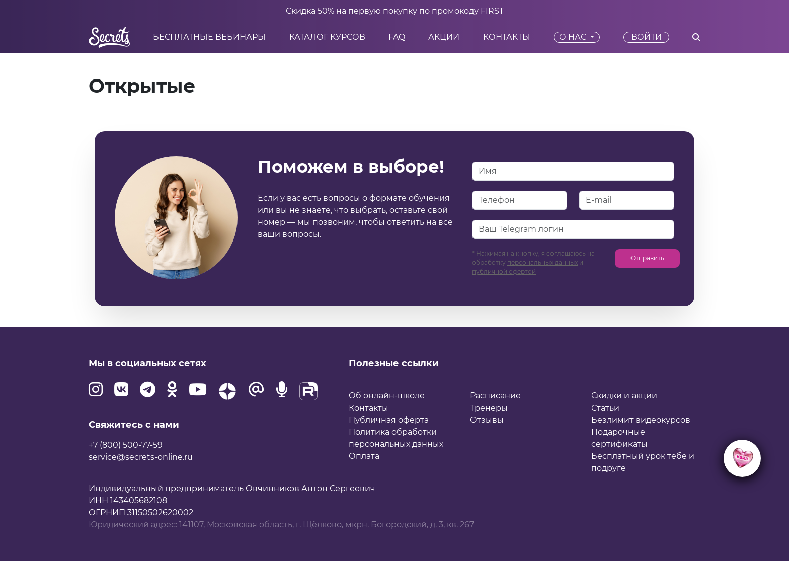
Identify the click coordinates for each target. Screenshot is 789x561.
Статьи (605, 408)
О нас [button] (573, 37)
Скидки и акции (624, 395)
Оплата (364, 456)
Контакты (506, 37)
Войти (646, 37)
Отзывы (487, 420)
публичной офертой (504, 271)
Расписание (495, 395)
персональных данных (542, 262)
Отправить (647, 258)
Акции (443, 37)
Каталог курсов (327, 37)
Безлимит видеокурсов (640, 420)
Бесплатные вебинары (209, 37)
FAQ (396, 37)
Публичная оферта (389, 420)
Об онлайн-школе (387, 395)
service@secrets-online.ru (141, 457)
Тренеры (489, 408)
